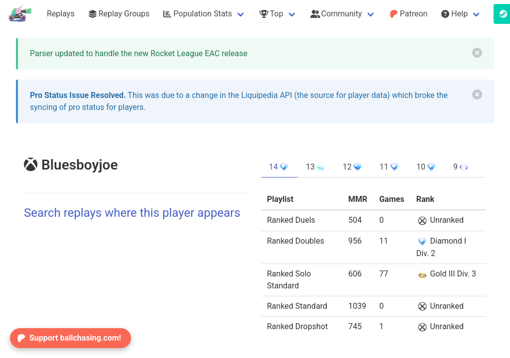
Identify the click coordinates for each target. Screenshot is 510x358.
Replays (61, 13)
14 (279, 167)
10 (426, 167)
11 (390, 167)
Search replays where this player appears (132, 213)
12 (353, 167)
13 (316, 167)
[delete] (477, 53)
